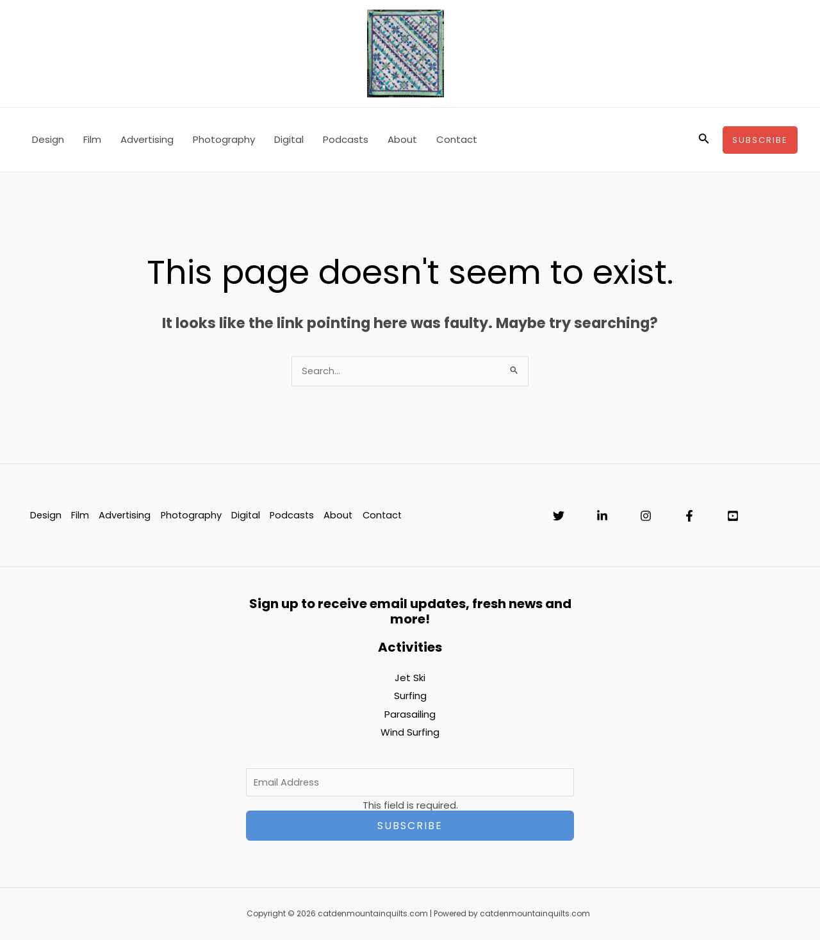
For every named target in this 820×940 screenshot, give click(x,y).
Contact (456, 139)
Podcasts (345, 139)
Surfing (410, 697)
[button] (704, 140)
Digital (289, 139)
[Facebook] (689, 517)
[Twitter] (558, 517)
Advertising (147, 139)
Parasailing (410, 714)
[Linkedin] (602, 517)
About (402, 139)
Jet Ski (410, 679)
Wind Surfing (410, 732)
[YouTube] (733, 517)
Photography (224, 139)
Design (48, 139)
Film (92, 139)
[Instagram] (646, 517)
